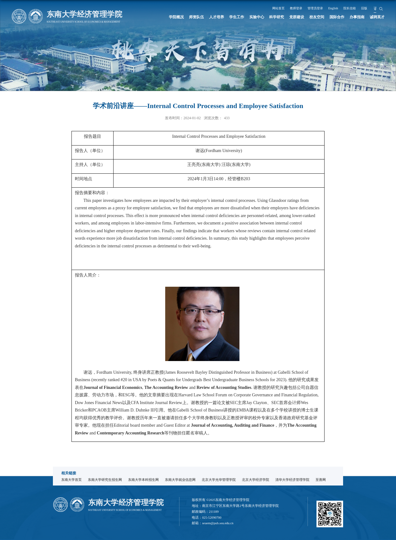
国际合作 (336, 17)
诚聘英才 (377, 17)
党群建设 (296, 17)
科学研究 (276, 17)
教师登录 (296, 8)
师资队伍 (194, 17)
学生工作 (235, 17)
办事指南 (357, 17)
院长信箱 (353, 8)
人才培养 (215, 17)
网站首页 (278, 8)
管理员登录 (317, 8)
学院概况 (174, 17)
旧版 (369, 8)
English (336, 8)
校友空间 (316, 17)
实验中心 (255, 17)
